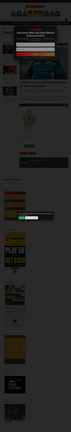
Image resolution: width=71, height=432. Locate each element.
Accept (22, 217)
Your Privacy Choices (24, 215)
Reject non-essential (31, 217)
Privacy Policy (49, 213)
